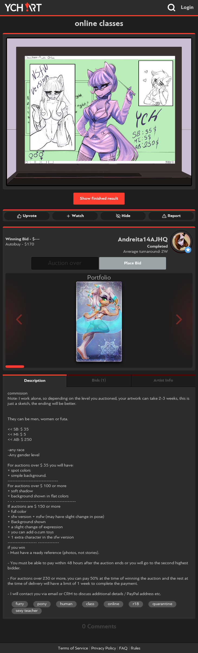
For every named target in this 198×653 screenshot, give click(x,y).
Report (171, 216)
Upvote (27, 216)
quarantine (162, 604)
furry (20, 604)
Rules (135, 648)
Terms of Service (73, 648)
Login (187, 7)
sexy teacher (27, 611)
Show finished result (99, 198)
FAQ (123, 648)
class (90, 604)
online (113, 604)
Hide (123, 216)
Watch (75, 216)
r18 (136, 604)
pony (42, 604)
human (66, 604)
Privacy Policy (103, 648)
